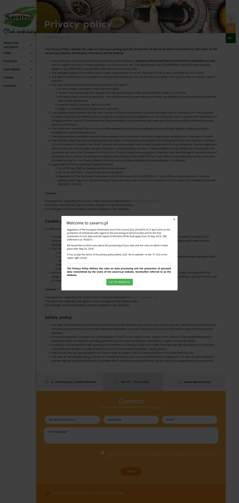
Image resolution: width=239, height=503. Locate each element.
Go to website (119, 282)
